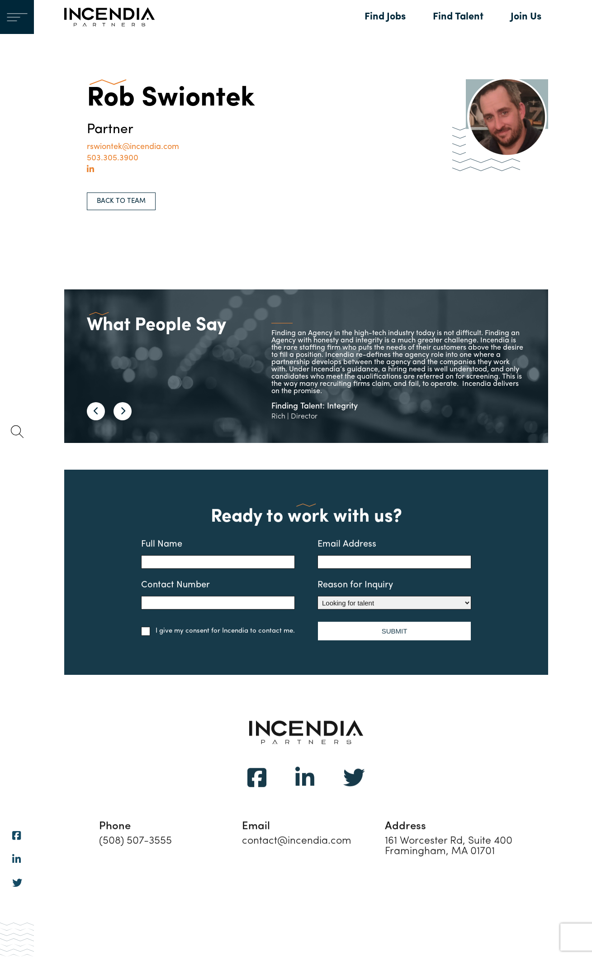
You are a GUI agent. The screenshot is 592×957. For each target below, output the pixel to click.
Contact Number (218, 608)
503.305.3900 (112, 158)
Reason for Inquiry (394, 608)
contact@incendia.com (296, 854)
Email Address (394, 567)
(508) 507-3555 (135, 854)
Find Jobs (385, 17)
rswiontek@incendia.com (133, 147)
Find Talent (458, 17)
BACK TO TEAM (121, 201)
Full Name (218, 567)
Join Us (526, 17)
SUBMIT (394, 644)
